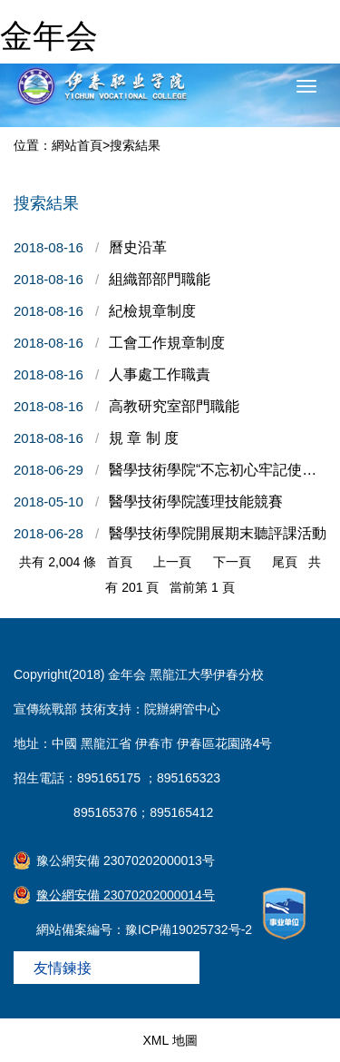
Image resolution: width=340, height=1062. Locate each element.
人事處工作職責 (159, 374)
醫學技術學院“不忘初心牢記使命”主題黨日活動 (217, 469)
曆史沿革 (138, 247)
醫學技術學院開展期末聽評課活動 (217, 533)
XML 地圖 (169, 1040)
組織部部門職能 (159, 279)
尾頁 (284, 562)
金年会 (49, 35)
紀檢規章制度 (152, 311)
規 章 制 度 (144, 438)
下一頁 (232, 562)
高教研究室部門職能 (174, 406)
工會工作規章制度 (167, 342)
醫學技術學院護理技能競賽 (196, 501)
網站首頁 (77, 145)
